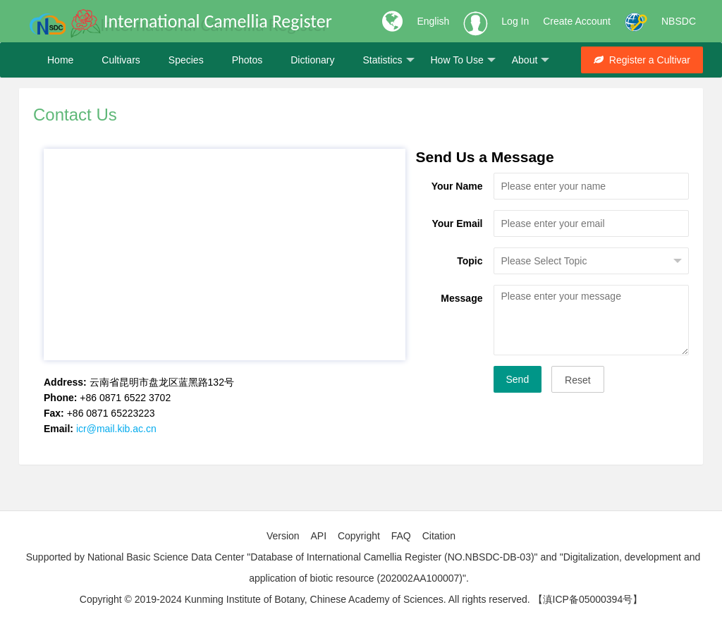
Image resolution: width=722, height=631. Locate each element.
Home (60, 60)
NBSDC (678, 21)
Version (283, 535)
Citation (438, 535)
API (318, 535)
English (433, 21)
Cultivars (121, 60)
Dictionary (312, 60)
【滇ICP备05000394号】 (588, 599)
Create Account (577, 21)
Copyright (359, 535)
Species (186, 60)
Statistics (388, 60)
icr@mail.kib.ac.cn (116, 428)
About (531, 60)
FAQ (401, 535)
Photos (247, 60)
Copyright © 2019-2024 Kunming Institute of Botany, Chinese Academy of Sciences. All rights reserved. (305, 599)
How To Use (463, 60)
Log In (515, 21)
